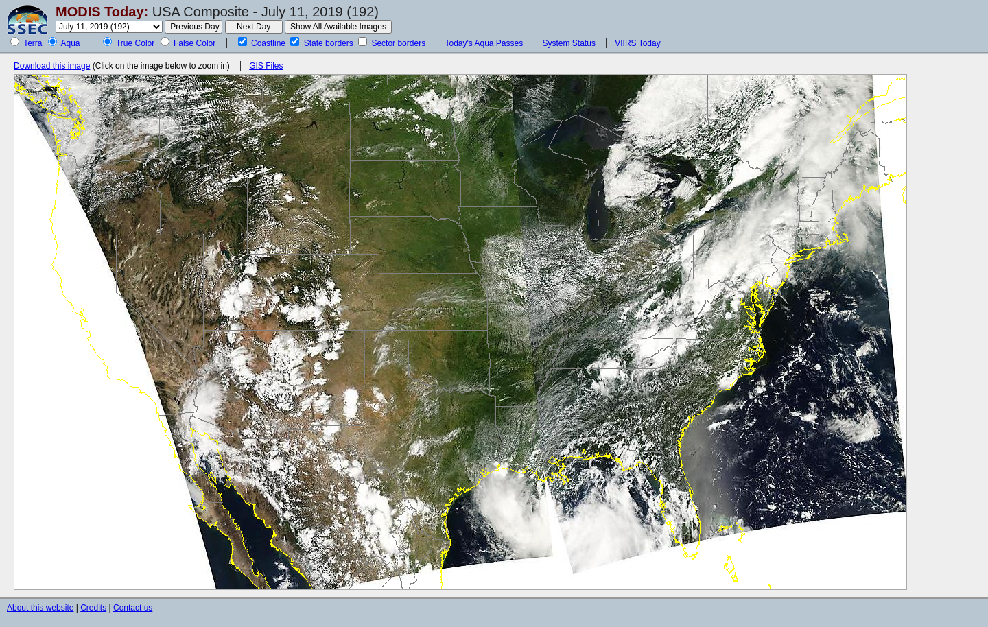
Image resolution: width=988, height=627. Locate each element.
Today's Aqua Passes (484, 43)
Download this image (52, 66)
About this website (40, 608)
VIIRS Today (637, 43)
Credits (93, 608)
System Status (569, 43)
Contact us (132, 608)
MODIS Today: (102, 11)
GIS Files (266, 66)
